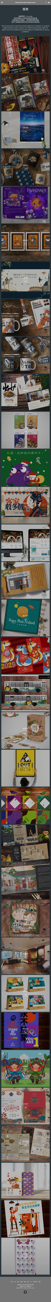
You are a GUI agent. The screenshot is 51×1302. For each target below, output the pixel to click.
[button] (1, 2)
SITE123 (21, 1288)
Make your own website (29, 1288)
